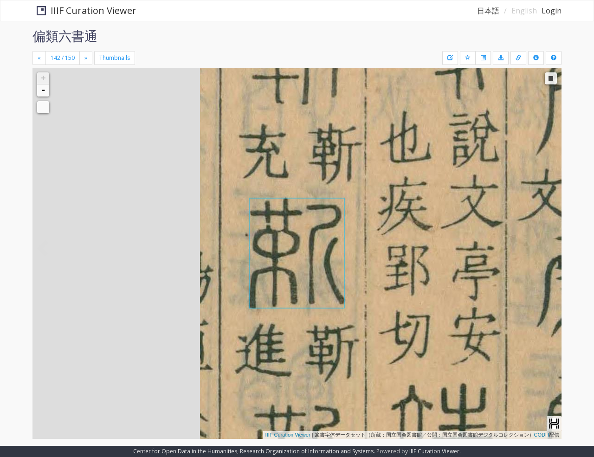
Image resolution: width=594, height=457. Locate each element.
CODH (541, 435)
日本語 (488, 11)
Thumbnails (114, 58)
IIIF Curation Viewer (83, 10)
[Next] (85, 58)
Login (552, 11)
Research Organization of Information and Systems (307, 451)
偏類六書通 (64, 36)
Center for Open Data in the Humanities (185, 451)
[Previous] (39, 58)
